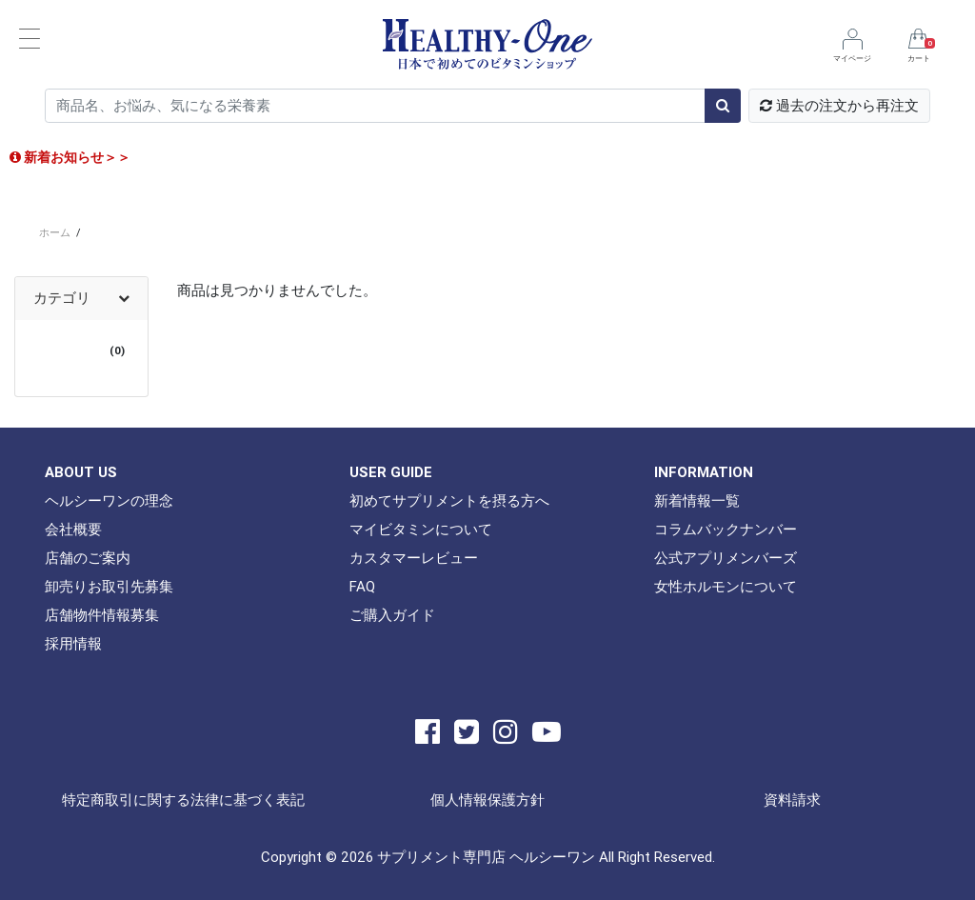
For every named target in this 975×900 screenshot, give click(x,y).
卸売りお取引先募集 (109, 586)
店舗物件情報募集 (102, 615)
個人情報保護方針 (487, 799)
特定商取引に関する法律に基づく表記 (183, 799)
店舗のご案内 (87, 558)
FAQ (362, 586)
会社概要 (73, 529)
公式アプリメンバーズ (725, 558)
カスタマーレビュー (413, 558)
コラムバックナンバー (725, 529)
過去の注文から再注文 (839, 105)
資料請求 (792, 799)
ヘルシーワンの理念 (109, 500)
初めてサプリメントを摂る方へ (449, 500)
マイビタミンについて (420, 529)
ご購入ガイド (392, 615)
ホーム (54, 232)
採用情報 (73, 643)
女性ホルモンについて (725, 586)
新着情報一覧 (697, 500)
